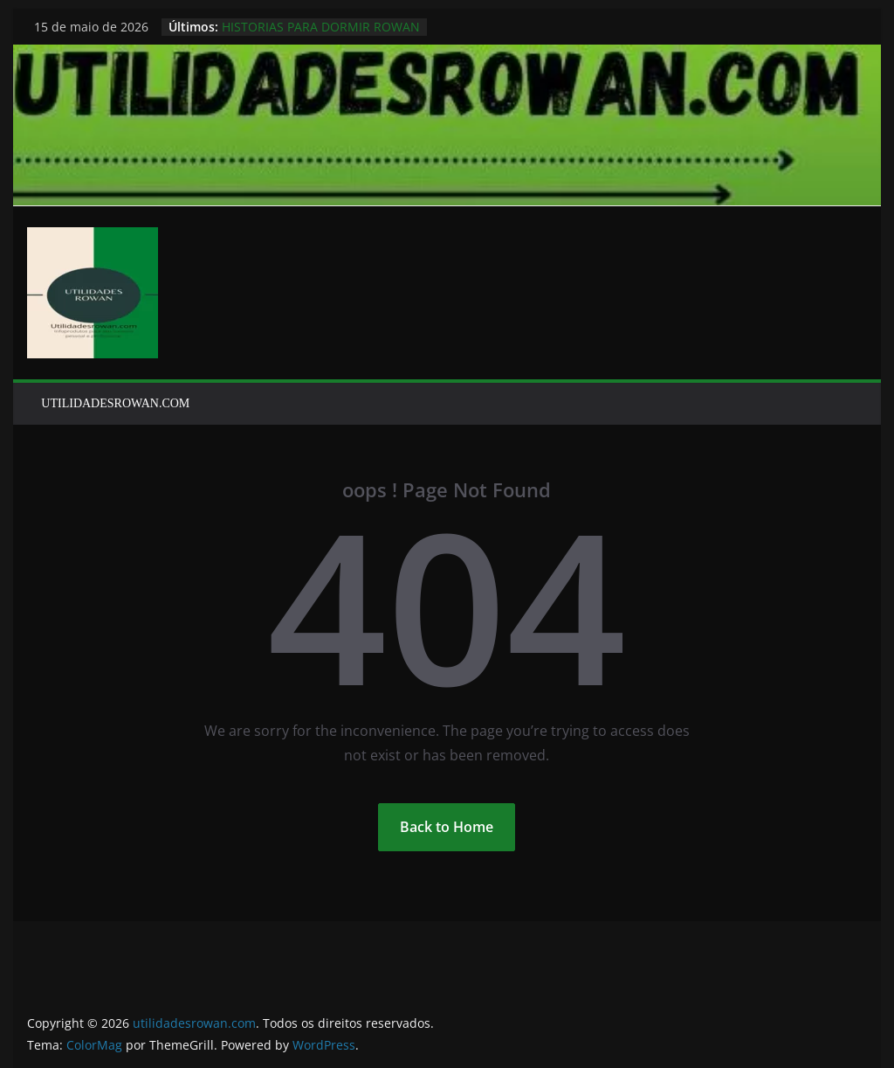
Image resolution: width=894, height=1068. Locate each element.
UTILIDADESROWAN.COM (115, 403)
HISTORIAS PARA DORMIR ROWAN (321, 26)
